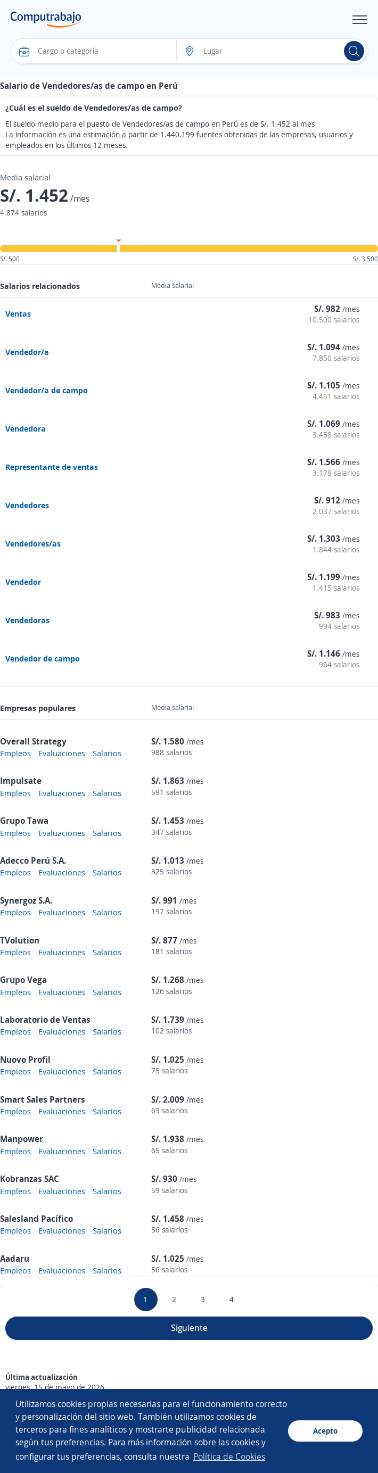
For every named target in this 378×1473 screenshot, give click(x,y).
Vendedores (27, 505)
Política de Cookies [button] (229, 1456)
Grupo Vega (23, 980)
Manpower (21, 1139)
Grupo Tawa (24, 820)
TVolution (19, 940)
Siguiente (189, 1328)
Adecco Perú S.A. (33, 860)
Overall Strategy (33, 741)
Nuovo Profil (25, 1059)
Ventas (18, 313)
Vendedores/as (33, 543)
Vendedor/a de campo (46, 390)
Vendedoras (27, 620)
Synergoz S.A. (26, 900)
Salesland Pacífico (36, 1218)
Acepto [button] (325, 1431)
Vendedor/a (27, 351)
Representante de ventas (51, 466)
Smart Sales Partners (42, 1099)
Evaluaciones (61, 753)
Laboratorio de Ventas (45, 1019)
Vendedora (25, 428)
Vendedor (23, 581)
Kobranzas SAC (29, 1179)
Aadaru (14, 1258)
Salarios (107, 753)
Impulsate (21, 781)
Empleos (15, 753)
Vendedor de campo (42, 658)
